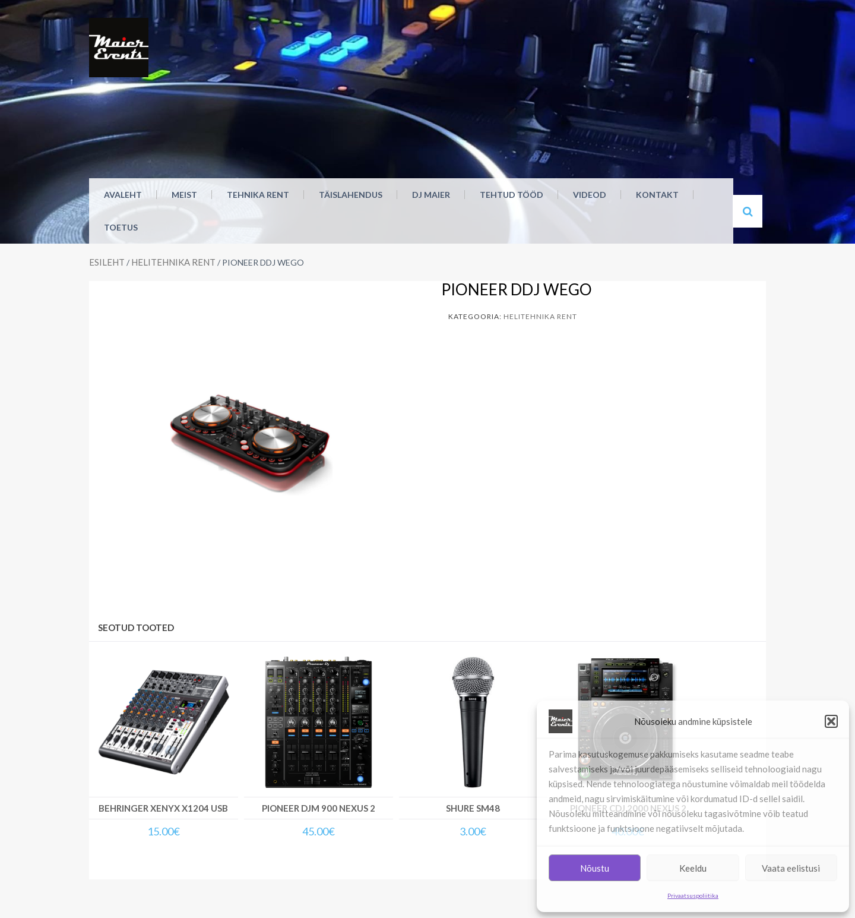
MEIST (184, 195)
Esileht (107, 262)
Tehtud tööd (511, 195)
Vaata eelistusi (791, 868)
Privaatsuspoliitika (692, 895)
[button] (831, 721)
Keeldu (693, 868)
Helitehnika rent (173, 262)
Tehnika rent (258, 195)
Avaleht (123, 195)
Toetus (121, 227)
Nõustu (594, 868)
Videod (589, 195)
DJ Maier (431, 195)
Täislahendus (350, 195)
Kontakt (657, 195)
